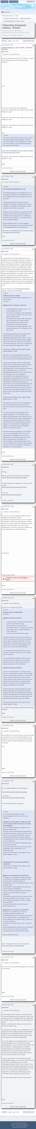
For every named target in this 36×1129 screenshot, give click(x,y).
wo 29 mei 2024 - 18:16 (8, 598)
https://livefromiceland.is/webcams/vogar (13, 797)
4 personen (4, 772)
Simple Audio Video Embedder (19, 1127)
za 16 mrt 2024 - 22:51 (7, 45)
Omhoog (4, 1112)
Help (13, 1123)
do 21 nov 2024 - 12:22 (7, 957)
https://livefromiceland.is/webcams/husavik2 (14, 487)
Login (10, 112)
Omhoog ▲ (24, 1123)
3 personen (4, 996)
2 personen (4, 240)
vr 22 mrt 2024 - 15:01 (7, 248)
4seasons (6, 467)
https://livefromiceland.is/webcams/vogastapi (14, 792)
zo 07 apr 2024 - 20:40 (7, 464)
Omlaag (4, 41)
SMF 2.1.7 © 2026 (15, 1125)
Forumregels (18, 1123)
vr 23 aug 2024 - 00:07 (7, 725)
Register (4, 112)
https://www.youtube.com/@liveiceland (13, 945)
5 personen (4, 951)
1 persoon (4, 168)
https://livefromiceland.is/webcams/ (12, 494)
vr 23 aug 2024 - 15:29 (7, 781)
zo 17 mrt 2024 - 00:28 (7, 176)
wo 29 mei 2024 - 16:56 (8, 506)
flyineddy (5, 51)
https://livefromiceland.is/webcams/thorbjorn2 (14, 477)
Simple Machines (24, 1125)
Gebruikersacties (28, 41)
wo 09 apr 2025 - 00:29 (7, 1004)
